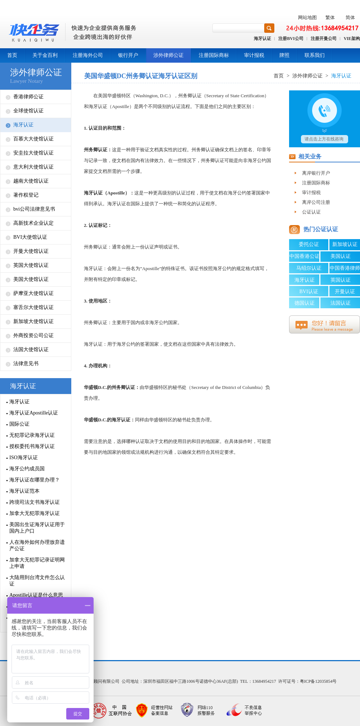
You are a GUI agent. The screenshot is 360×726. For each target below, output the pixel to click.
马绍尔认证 (308, 268)
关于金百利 (45, 55)
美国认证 (340, 256)
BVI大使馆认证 (30, 237)
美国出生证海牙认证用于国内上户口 (37, 528)
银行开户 (128, 55)
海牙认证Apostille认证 (33, 413)
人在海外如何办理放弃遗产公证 (37, 545)
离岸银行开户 (316, 173)
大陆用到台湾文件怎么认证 (37, 581)
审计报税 (254, 55)
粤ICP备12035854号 (318, 681)
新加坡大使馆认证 (33, 321)
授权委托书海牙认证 (32, 446)
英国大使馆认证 (31, 265)
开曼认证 (345, 291)
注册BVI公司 (290, 38)
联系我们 (315, 55)
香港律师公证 (28, 96)
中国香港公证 (304, 256)
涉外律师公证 (168, 55)
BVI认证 (308, 291)
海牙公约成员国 (27, 468)
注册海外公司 (88, 55)
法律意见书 (26, 363)
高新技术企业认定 (33, 223)
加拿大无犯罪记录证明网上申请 (37, 563)
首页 (12, 55)
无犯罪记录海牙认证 (32, 435)
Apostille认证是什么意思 (36, 595)
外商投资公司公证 (33, 335)
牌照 (284, 55)
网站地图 (307, 17)
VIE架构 (352, 38)
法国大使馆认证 (31, 349)
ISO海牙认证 (23, 457)
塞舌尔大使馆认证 (33, 307)
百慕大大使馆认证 (33, 139)
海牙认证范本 (24, 491)
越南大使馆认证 (31, 181)
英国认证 (340, 280)
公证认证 (311, 212)
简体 (350, 17)
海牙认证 (262, 38)
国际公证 (19, 424)
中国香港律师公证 (345, 269)
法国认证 (340, 303)
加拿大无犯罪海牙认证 (34, 513)
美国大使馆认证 (31, 279)
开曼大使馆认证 (31, 251)
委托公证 (309, 244)
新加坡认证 (344, 244)
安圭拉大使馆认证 (33, 153)
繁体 (330, 17)
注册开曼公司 (324, 38)
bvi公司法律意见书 (34, 209)
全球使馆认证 (28, 110)
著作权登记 (26, 195)
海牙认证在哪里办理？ (34, 480)
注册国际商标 (214, 55)
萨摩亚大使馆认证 (33, 293)
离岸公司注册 (316, 202)
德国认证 (304, 303)
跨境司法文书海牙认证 (34, 502)
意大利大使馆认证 (33, 167)
